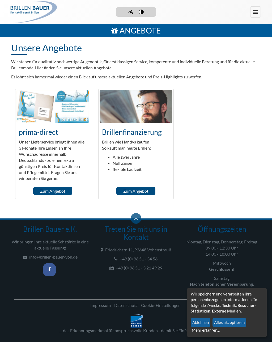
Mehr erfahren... (206, 330)
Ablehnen (200, 322)
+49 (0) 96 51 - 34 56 (136, 258)
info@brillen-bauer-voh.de (50, 256)
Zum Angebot (52, 190)
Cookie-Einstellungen (161, 305)
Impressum (100, 305)
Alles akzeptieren (229, 322)
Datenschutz (126, 305)
